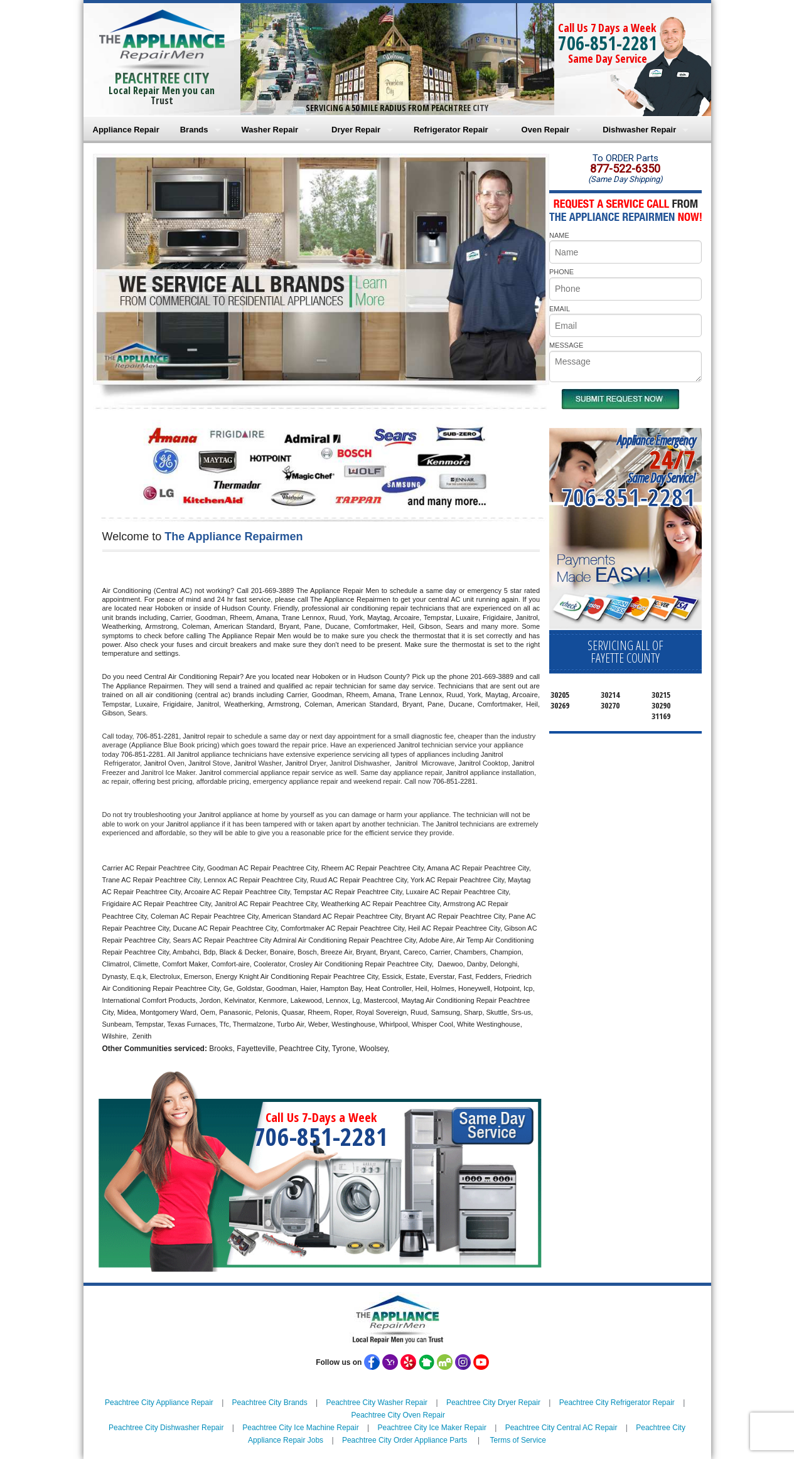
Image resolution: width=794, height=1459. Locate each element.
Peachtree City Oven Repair (397, 1415)
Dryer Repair (355, 129)
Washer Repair (270, 129)
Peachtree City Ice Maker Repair (431, 1427)
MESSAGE (566, 345)
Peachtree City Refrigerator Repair (617, 1402)
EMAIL (559, 309)
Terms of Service (518, 1440)
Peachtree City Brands (270, 1402)
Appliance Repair (126, 129)
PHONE (561, 271)
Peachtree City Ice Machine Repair (300, 1427)
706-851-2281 (607, 43)
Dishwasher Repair (639, 129)
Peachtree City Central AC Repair (561, 1427)
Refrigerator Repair (451, 129)
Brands (194, 129)
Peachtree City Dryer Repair (493, 1402)
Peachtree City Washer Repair (376, 1402)
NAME (559, 235)
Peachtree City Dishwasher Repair (166, 1427)
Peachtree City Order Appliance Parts (404, 1440)
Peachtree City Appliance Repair (159, 1402)
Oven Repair (546, 129)
